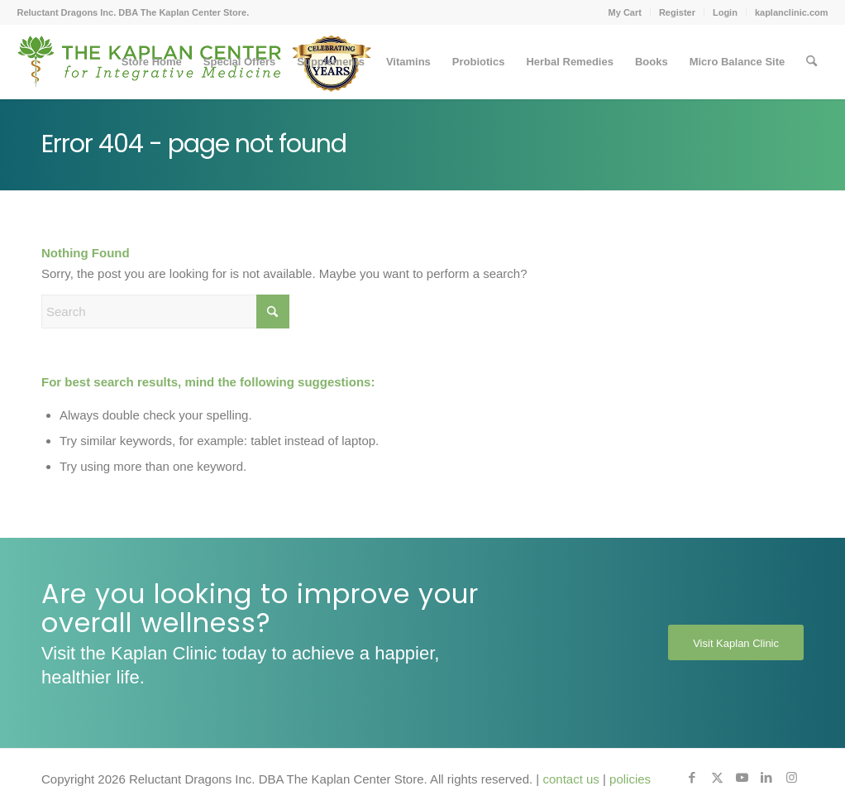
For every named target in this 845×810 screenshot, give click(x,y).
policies (630, 779)
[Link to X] (716, 777)
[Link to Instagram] (791, 777)
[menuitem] (625, 12)
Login (725, 12)
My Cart (625, 12)
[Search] (811, 62)
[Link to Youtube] (741, 777)
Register (677, 12)
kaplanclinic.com (791, 12)
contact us (570, 779)
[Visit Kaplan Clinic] (736, 643)
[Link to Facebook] (692, 777)
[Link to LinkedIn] (766, 777)
